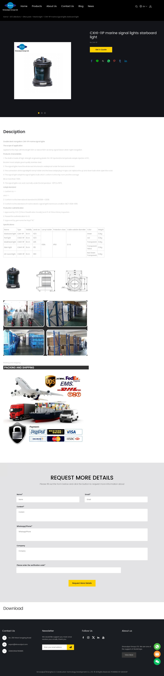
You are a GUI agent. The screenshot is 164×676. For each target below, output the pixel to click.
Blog (80, 6)
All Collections (15, 17)
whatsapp (108, 61)
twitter (103, 61)
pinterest (114, 61)
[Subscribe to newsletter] (70, 647)
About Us (51, 6)
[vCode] (68, 570)
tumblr (120, 61)
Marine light (37, 17)
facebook (91, 61)
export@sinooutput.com (18, 644)
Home (24, 6)
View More (129, 655)
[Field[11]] (116, 499)
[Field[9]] (47, 499)
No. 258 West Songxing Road (20, 638)
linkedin (125, 61)
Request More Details (82, 583)
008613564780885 (16, 651)
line (97, 61)
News (91, 6)
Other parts (27, 17)
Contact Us (67, 6)
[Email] (54, 647)
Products (37, 6)
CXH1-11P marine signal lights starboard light (61, 17)
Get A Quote (101, 49)
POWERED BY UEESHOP (119, 672)
